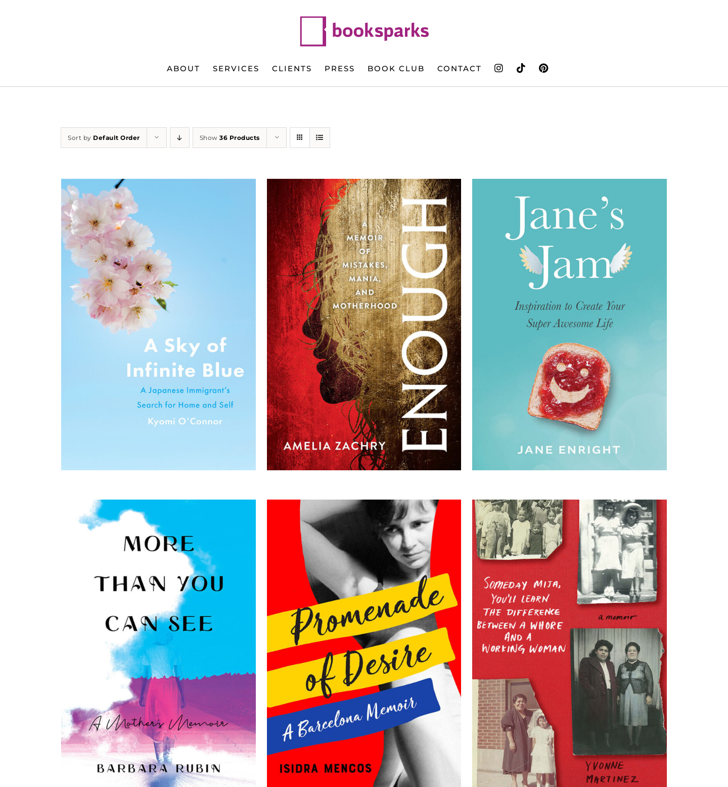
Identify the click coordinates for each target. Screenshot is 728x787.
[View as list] (320, 137)
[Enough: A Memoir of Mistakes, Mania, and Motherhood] (364, 324)
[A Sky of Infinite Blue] (158, 324)
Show (230, 137)
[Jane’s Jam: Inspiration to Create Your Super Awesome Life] (569, 324)
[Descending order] (180, 137)
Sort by (104, 137)
